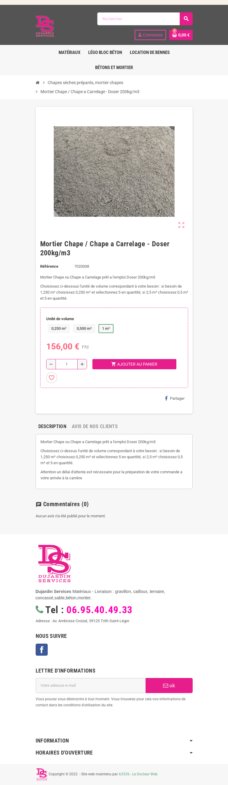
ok (169, 686)
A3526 (124, 774)
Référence (49, 266)
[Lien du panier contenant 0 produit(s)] (181, 35)
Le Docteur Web (145, 774)
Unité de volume (60, 319)
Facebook (42, 650)
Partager (175, 398)
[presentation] (84, 723)
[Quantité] (67, 364)
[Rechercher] (144, 18)
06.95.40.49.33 (99, 610)
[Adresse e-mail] (91, 685)
